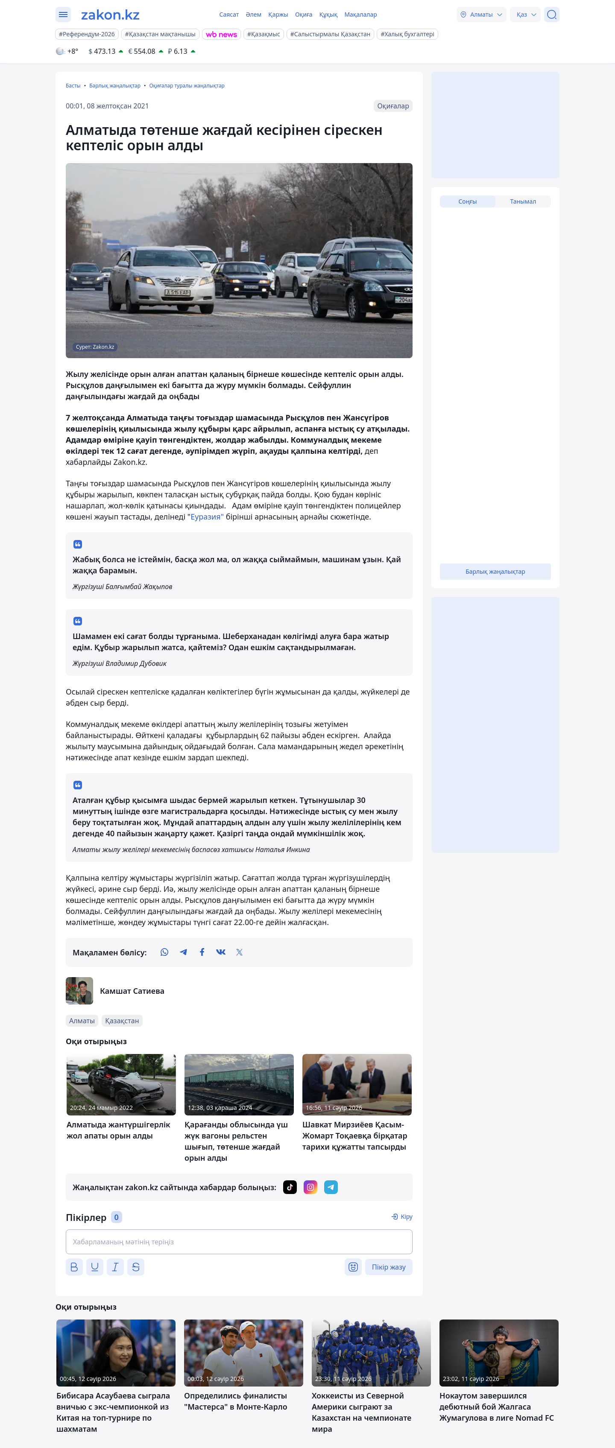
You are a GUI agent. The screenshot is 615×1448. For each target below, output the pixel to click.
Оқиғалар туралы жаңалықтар (186, 85)
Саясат (229, 14)
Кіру (407, 1216)
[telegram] (183, 952)
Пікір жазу (389, 1267)
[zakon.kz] (110, 14)
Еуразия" (207, 516)
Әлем (253, 14)
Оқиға (304, 14)
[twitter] (239, 952)
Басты (73, 85)
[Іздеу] (551, 14)
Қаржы (278, 14)
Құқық (328, 14)
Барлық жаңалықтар (115, 85)
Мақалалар (360, 14)
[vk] (220, 952)
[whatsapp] (164, 952)
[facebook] (202, 952)
